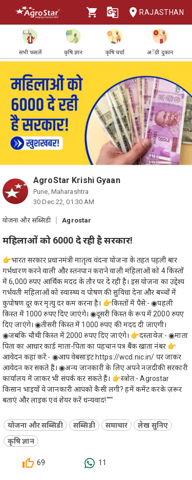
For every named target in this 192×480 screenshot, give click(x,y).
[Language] (112, 12)
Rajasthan (153, 12)
